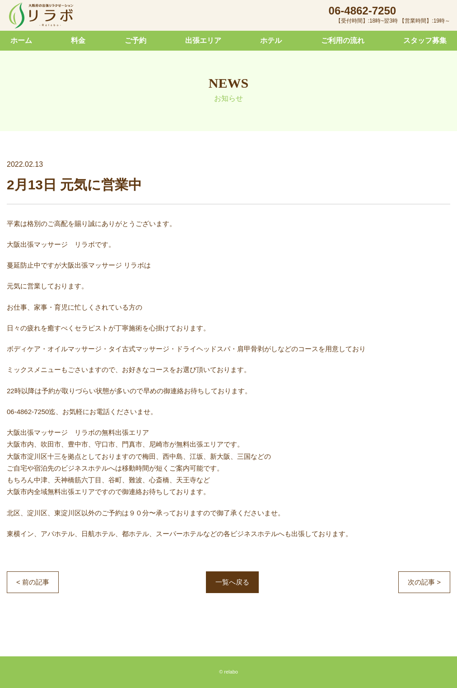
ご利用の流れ (342, 40)
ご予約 (135, 40)
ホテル (271, 40)
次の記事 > (424, 582)
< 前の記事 (32, 582)
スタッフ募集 (425, 40)
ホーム (21, 40)
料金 (78, 40)
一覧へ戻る (232, 582)
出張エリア (203, 40)
